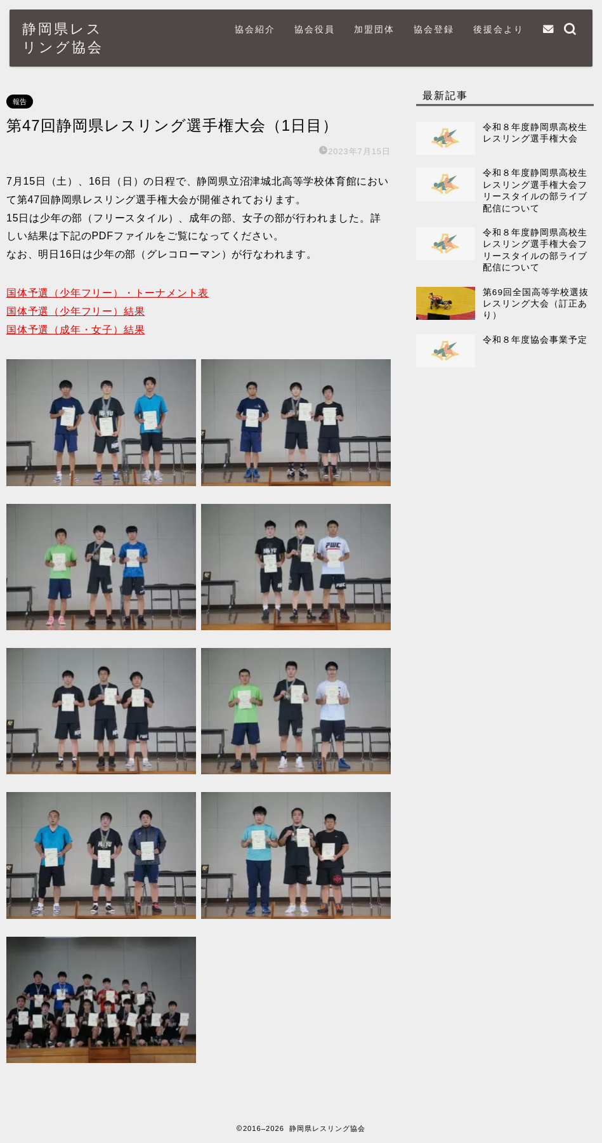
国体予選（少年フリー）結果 (75, 311)
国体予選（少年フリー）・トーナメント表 (107, 292)
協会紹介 (255, 29)
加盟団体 (374, 29)
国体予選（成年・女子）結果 (75, 329)
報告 (20, 101)
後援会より (498, 29)
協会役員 (314, 29)
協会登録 (434, 29)
